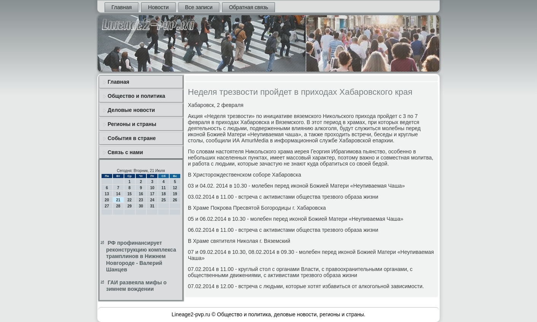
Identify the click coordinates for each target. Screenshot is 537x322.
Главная (121, 7)
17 (152, 194)
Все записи (199, 7)
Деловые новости (131, 110)
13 (107, 194)
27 (107, 206)
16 (141, 194)
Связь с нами (125, 152)
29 (129, 206)
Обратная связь (248, 7)
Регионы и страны (132, 124)
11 (164, 188)
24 (152, 200)
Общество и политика (136, 96)
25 (164, 200)
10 (152, 188)
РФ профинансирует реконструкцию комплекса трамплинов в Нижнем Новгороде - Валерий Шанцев (141, 256)
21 (118, 200)
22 (129, 200)
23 (141, 200)
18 (164, 194)
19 (175, 194)
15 (129, 194)
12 (175, 188)
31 (152, 206)
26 (175, 200)
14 (118, 194)
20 (107, 200)
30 (141, 206)
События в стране (132, 138)
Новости (158, 7)
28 (118, 206)
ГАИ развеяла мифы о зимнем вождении (136, 285)
